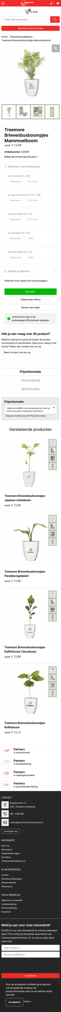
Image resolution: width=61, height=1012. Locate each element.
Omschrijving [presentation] (30, 380)
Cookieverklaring (9, 904)
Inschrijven (30, 975)
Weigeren (27, 1001)
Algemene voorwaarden (12, 900)
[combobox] (25, 19)
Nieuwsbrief (6, 849)
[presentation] (25, 964)
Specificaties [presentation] (30, 389)
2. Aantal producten (17, 271)
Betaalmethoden (8, 882)
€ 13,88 (13, 505)
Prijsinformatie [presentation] (30, 372)
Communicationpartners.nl (13, 861)
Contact (5, 875)
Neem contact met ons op (17, 352)
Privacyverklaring (9, 908)
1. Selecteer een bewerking (22, 166)
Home (4, 36)
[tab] (30, 371)
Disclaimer (6, 912)
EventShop (6, 857)
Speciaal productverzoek (30, 28)
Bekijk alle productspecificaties (21, 156)
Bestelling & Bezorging (11, 879)
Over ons (5, 846)
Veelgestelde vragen (10, 853)
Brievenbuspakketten (21, 36)
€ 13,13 (13, 732)
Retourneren (6, 886)
